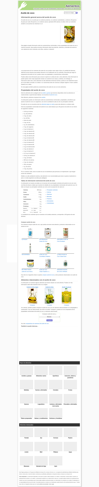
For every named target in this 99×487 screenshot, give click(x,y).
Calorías (49, 192)
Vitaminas (49, 194)
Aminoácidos (50, 201)
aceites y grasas (46, 93)
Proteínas (49, 198)
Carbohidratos (50, 203)
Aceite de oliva (49, 287)
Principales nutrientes (52, 190)
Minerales (49, 196)
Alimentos (72, 6)
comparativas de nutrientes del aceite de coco (37, 323)
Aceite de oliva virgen (32, 287)
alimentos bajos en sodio (48, 104)
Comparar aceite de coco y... (49, 314)
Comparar (32, 305)
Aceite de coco (27, 13)
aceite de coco (53, 94)
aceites (43, 97)
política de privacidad (44, 484)
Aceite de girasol (66, 287)
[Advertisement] (41, 34)
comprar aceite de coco (48, 275)
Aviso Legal (51, 484)
